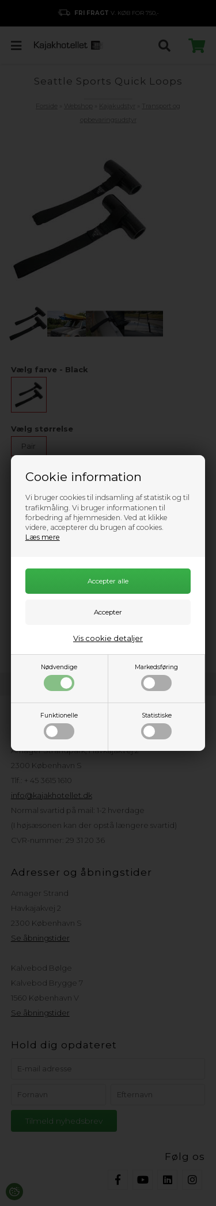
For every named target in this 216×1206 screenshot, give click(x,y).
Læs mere (42, 537)
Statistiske (156, 725)
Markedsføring (156, 677)
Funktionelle (59, 725)
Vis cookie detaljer (108, 638)
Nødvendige (59, 677)
